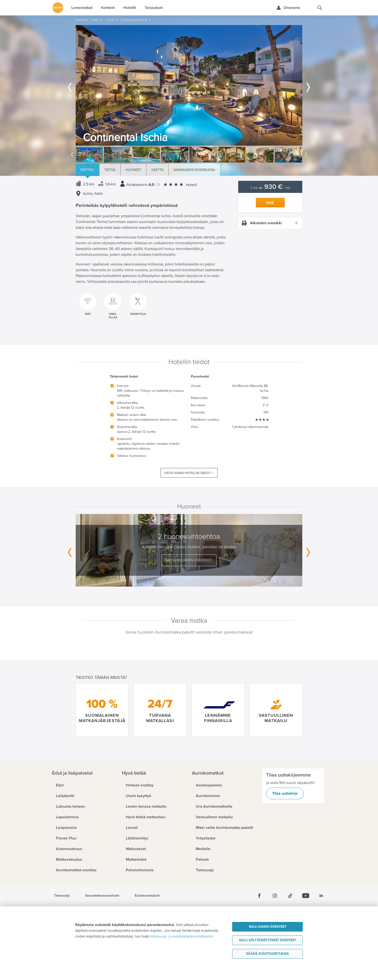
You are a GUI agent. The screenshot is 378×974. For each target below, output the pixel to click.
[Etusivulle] (58, 7)
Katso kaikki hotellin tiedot (187, 473)
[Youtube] (305, 895)
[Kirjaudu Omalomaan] (288, 8)
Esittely (87, 170)
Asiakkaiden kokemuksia (194, 170)
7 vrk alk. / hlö (270, 188)
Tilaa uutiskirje (285, 793)
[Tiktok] (290, 895)
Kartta (157, 170)
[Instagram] (275, 895)
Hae (270, 203)
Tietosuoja (62, 896)
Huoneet (133, 170)
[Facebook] (259, 895)
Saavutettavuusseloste (102, 896)
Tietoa (109, 170)
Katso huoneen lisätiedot (189, 560)
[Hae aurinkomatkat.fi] (319, 8)
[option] (189, 85)
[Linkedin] (321, 895)
